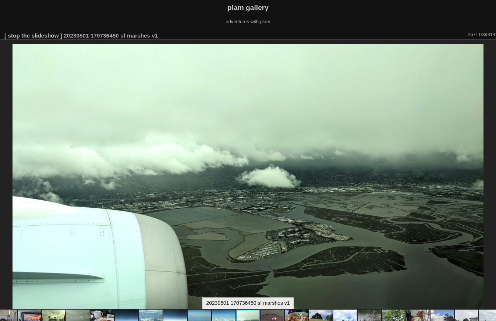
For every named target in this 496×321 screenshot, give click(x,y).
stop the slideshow (33, 35)
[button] (489, 50)
